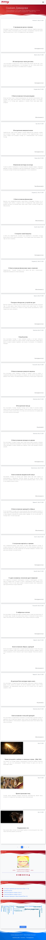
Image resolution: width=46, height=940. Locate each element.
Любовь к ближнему (28, 906)
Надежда (21, 908)
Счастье (23, 909)
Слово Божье (6, 906)
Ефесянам (37, 907)
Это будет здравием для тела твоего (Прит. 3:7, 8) (16, 888)
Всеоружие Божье (8, 910)
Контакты (23, 937)
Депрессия (41, 910)
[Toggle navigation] (43, 2)
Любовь (1, 910)
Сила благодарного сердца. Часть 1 (13, 894)
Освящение (5, 909)
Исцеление (17, 909)
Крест (41, 907)
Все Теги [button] (23, 926)
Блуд (12, 906)
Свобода (11, 909)
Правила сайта (16, 937)
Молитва (9, 911)
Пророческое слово (13, 910)
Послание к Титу (7, 910)
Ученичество (18, 911)
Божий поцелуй (8, 890)
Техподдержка (30, 937)
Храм (40, 909)
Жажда (4, 909)
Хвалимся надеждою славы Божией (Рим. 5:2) (16, 896)
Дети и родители (31, 909)
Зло (2, 907)
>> (28, 847)
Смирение (40, 913)
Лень (15, 906)
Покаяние (20, 907)
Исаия (9, 907)
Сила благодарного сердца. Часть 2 (13, 892)
